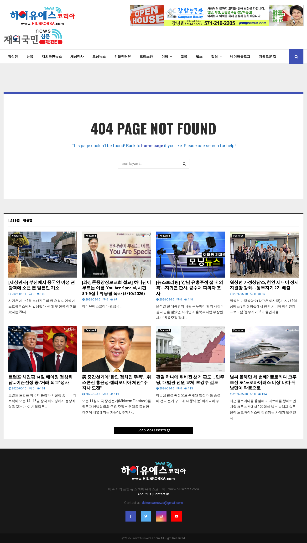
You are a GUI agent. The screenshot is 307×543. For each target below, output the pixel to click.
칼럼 (214, 56)
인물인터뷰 (122, 56)
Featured (17, 235)
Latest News (20, 220)
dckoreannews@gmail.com (162, 503)
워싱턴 (13, 56)
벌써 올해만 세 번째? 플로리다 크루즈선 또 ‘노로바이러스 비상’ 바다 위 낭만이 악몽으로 (263, 383)
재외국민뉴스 (52, 56)
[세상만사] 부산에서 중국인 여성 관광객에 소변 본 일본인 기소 (41, 285)
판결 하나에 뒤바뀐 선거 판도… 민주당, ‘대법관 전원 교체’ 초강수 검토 (190, 380)
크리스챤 (146, 56)
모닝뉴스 (99, 56)
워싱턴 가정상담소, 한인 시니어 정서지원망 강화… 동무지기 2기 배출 (264, 285)
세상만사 (77, 56)
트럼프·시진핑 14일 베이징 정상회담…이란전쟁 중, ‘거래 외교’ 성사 (40, 380)
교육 (184, 56)
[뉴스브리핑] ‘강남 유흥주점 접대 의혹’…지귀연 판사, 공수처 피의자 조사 (189, 288)
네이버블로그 (240, 56)
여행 (164, 56)
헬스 (199, 56)
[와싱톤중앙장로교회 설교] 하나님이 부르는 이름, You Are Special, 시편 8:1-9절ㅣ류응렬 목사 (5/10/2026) (116, 288)
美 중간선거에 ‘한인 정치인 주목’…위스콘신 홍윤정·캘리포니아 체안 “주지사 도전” (116, 383)
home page (152, 145)
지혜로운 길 (267, 56)
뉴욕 (29, 56)
